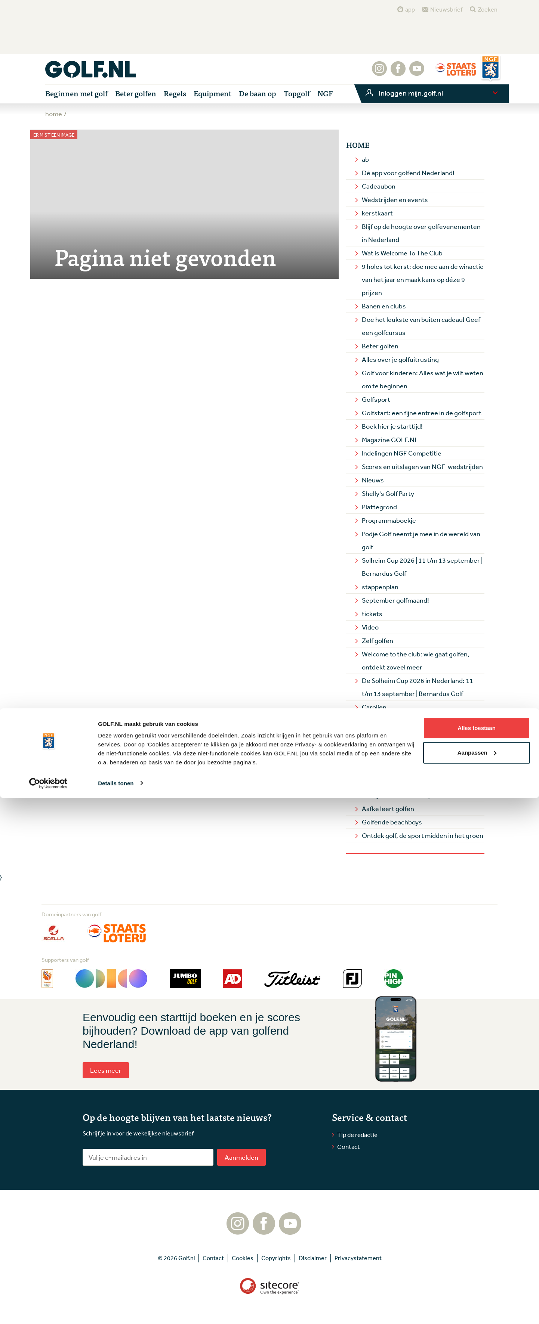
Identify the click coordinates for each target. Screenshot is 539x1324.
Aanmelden (241, 1157)
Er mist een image (53, 135)
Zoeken (488, 9)
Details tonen (115, 1309)
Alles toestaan (477, 1254)
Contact (348, 1146)
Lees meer (105, 1070)
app (410, 9)
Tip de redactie (357, 1134)
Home (357, 145)
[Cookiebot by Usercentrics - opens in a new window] (48, 1309)
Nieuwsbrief (446, 9)
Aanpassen (477, 1278)
